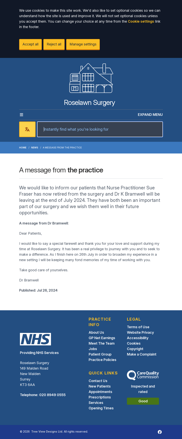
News (34, 147)
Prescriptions (100, 397)
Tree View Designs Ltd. (47, 431)
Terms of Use (138, 327)
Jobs (93, 349)
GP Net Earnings (102, 338)
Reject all (54, 44)
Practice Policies (102, 360)
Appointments (100, 392)
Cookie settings (141, 21)
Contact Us (98, 381)
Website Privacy (140, 332)
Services (96, 403)
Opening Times (101, 408)
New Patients (100, 386)
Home (22, 147)
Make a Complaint (141, 354)
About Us (96, 332)
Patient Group (100, 354)
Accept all (30, 44)
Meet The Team (102, 343)
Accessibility (137, 338)
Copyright (135, 349)
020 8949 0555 (52, 395)
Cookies (134, 343)
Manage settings (83, 44)
